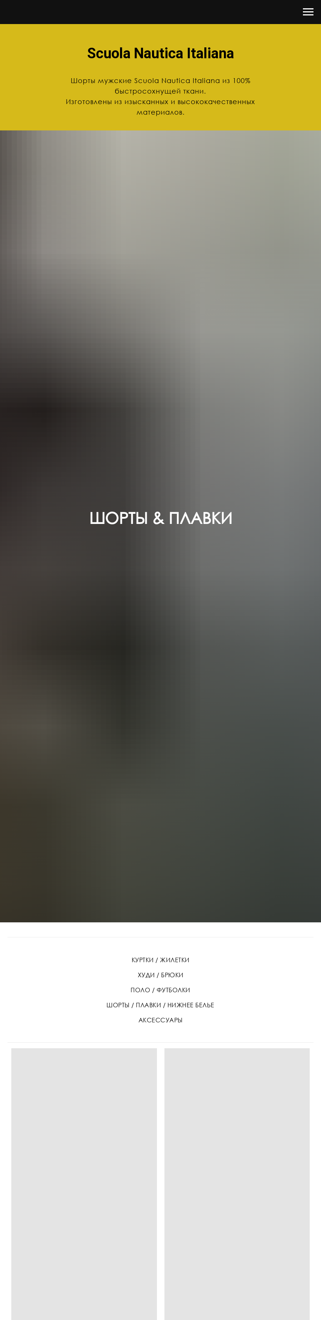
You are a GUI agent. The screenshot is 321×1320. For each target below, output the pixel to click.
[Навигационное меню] (308, 12)
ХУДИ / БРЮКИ (161, 975)
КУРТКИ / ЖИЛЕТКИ (161, 960)
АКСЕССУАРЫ (160, 1020)
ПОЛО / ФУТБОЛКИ (160, 990)
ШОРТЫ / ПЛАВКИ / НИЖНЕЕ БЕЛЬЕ (160, 1005)
